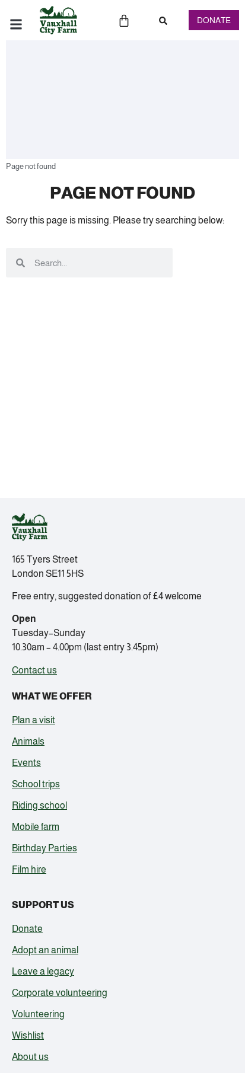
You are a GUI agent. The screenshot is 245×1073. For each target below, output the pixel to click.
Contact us (34, 670)
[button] (163, 20)
